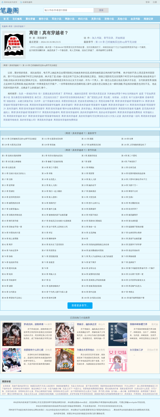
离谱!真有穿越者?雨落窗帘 (32, 108)
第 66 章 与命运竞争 (10, 250)
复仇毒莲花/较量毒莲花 (22, 97)
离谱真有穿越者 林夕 (17, 116)
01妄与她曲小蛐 (54, 389)
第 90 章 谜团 (7, 286)
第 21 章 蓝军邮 (8, 185)
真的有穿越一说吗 (131, 116)
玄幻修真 (17, 19)
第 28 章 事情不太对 (129, 191)
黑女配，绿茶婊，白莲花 (116, 97)
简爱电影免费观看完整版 (93, 389)
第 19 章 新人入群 (89, 179)
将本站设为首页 (10, 2)
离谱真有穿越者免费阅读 (66, 120)
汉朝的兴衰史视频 (46, 394)
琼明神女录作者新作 (21, 389)
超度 (141, 93)
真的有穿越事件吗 (89, 112)
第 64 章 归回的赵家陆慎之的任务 (95, 244)
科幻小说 (83, 19)
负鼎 (21, 93)
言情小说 (109, 19)
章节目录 (108, 38)
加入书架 (96, 38)
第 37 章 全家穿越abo (10, 209)
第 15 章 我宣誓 (88, 173)
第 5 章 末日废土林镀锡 (11, 161)
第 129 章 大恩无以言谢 (11, 145)
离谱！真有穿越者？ (17, 26)
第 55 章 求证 (47, 233)
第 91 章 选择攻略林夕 (51, 286)
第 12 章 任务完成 (128, 167)
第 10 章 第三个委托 (50, 167)
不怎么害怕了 (130, 386)
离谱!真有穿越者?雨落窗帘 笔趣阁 (91, 105)
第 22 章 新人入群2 (49, 185)
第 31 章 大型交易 (89, 197)
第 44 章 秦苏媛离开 (129, 215)
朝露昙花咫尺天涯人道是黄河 (42, 386)
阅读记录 (148, 19)
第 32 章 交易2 (127, 197)
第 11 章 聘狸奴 (88, 167)
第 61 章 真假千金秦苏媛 (131, 239)
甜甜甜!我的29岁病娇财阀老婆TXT (108, 394)
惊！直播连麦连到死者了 (50, 93)
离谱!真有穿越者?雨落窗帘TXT (26, 112)
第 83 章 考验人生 (49, 274)
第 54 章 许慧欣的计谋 (11, 233)
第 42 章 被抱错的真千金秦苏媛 (55, 215)
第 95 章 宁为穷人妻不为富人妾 (55, 292)
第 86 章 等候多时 (9, 280)
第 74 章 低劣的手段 (10, 262)
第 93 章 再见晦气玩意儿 (131, 286)
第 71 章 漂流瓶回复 (50, 256)
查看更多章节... (80, 305)
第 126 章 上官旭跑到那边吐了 (133, 145)
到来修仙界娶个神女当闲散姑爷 (122, 93)
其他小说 (122, 19)
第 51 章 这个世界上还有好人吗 (55, 227)
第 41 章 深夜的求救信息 (12, 215)
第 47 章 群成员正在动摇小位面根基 (56, 221)
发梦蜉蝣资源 (133, 391)
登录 (148, 2)
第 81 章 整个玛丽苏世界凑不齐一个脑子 (138, 268)
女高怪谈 (6, 386)
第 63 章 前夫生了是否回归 (53, 244)
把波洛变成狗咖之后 (88, 101)
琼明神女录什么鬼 (25, 391)
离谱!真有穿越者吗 (70, 112)
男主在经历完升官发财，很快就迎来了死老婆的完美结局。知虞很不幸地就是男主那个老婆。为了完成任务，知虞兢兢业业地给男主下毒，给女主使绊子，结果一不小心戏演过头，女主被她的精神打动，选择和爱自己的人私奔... (91, 364)
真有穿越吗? (67, 105)
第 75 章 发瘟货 (48, 262)
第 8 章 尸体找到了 (129, 161)
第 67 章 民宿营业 (49, 250)
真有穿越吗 (13, 108)
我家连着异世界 (126, 389)
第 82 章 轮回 (7, 274)
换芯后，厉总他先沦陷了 (47, 97)
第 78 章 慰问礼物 (9, 268)
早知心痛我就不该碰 (43, 391)
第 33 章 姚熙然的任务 (11, 203)
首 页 (6, 19)
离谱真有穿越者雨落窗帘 (105, 108)
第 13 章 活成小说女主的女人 (14, 173)
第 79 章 (45, 268)
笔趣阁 (5, 26)
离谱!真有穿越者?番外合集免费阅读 (63, 108)
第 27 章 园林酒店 (89, 191)
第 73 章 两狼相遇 (128, 256)
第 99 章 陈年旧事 (49, 298)
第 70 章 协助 (7, 256)
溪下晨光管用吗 (92, 386)
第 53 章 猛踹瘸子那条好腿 (132, 227)
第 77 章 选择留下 (128, 262)
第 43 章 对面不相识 (90, 215)
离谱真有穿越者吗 (51, 112)
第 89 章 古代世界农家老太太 (133, 280)
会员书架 (135, 19)
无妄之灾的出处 (77, 386)
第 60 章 (85, 239)
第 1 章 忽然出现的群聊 (11, 156)
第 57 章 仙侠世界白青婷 (131, 233)
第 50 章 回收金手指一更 (12, 227)
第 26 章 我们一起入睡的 (52, 191)
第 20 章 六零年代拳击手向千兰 (134, 179)
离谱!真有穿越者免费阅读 (130, 112)
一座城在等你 (30, 93)
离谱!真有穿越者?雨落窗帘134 (130, 101)
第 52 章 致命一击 (89, 227)
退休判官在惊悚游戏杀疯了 (73, 97)
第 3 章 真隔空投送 (89, 156)
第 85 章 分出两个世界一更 (132, 274)
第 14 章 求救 (47, 173)
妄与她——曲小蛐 (118, 391)
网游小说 (69, 19)
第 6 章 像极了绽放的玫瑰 (52, 161)
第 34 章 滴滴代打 (49, 203)
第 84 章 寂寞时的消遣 (91, 274)
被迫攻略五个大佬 (38, 389)
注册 (155, 2)
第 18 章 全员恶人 (49, 179)
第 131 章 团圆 (87, 139)
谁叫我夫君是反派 (97, 93)
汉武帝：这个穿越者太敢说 (47, 101)
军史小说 (56, 19)
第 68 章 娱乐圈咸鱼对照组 (93, 250)
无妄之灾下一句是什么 (72, 389)
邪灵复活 (128, 394)
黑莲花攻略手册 (106, 101)
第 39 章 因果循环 (89, 209)
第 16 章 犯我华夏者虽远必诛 (133, 173)
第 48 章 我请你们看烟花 (92, 221)
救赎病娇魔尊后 (62, 386)
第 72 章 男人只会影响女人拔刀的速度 (97, 256)
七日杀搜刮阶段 (61, 394)
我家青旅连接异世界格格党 (111, 386)
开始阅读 (120, 38)
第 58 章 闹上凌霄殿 (10, 239)
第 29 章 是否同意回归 (11, 197)
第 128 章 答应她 (48, 145)
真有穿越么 (87, 108)
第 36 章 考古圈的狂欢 (130, 203)
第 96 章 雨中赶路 (89, 292)
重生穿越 (30, 19)
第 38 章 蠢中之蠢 (49, 209)
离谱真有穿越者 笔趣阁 (130, 108)
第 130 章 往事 (127, 139)
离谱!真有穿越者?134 (119, 105)
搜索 (101, 10)
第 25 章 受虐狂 (8, 191)
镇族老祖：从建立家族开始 (20, 101)
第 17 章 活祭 (7, 179)
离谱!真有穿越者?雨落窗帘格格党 (45, 116)
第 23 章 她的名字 (89, 185)
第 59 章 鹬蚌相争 (49, 239)
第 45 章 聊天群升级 (10, 221)
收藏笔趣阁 (27, 2)
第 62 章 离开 (7, 244)
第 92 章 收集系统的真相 (92, 286)
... (134, 355)
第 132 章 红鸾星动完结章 (52, 139)
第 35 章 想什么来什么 (91, 203)
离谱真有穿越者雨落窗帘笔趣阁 (45, 105)
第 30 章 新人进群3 (49, 197)
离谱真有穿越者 (45, 120)
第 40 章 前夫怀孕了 (129, 209)
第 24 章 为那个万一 (129, 185)
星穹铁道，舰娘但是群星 (76, 93)
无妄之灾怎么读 (30, 394)
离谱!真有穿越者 (70, 116)
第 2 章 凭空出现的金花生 (52, 156)
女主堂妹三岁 (136, 350)
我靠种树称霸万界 (138, 324)
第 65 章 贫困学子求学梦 (131, 244)
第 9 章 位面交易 (8, 167)
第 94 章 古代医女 (9, 292)
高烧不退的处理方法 (20, 386)
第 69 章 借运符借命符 (130, 250)
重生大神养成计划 (14, 394)
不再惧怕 (137, 394)
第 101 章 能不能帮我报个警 (132, 298)
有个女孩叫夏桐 (136, 97)
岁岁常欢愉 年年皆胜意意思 (81, 394)
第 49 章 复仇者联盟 (129, 221)
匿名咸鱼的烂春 (111, 389)
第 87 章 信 (46, 280)
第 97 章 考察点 (127, 292)
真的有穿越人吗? (28, 120)
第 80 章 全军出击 (89, 268)
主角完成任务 (11, 391)
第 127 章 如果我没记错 (91, 145)
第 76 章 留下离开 (89, 262)
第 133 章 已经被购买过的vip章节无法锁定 (19, 139)
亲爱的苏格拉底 (69, 101)
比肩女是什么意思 (142, 389)
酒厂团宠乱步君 (94, 97)
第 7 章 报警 (86, 161)
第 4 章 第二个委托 (129, 156)
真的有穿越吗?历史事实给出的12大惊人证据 (100, 116)
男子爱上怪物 (104, 391)
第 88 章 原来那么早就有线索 (93, 280)
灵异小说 (96, 19)
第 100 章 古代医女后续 (91, 298)
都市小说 (43, 19)
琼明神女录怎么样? (61, 391)
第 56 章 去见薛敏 (89, 233)
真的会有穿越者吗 (108, 112)
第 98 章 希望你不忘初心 (12, 298)
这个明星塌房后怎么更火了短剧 (84, 391)
